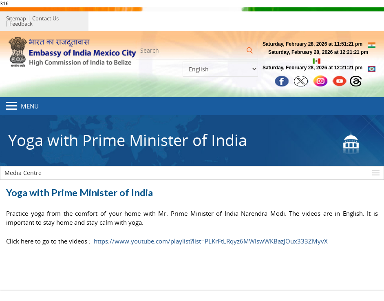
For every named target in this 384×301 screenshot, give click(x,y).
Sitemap (18, 19)
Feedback (78, 19)
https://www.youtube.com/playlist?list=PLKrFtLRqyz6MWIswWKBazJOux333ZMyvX (211, 238)
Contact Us (47, 19)
